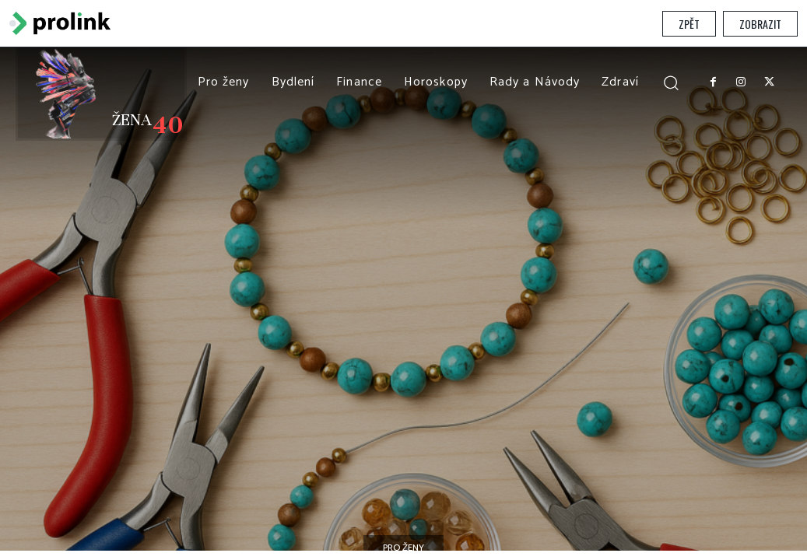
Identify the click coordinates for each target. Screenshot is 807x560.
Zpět (689, 24)
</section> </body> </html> (403, 299)
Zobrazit (760, 24)
